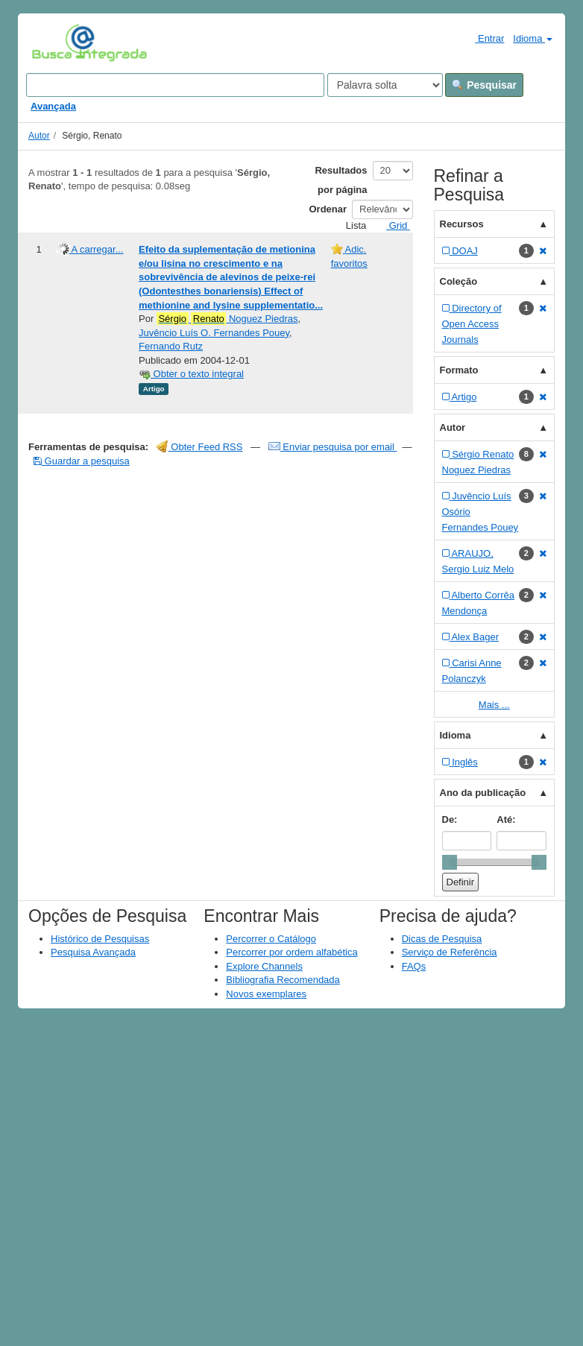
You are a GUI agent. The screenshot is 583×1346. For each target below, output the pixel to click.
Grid (392, 225)
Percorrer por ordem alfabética (291, 952)
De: (450, 819)
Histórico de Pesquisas (100, 938)
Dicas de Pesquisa (442, 938)
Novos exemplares (266, 993)
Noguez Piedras (227, 319)
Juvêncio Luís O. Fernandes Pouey (214, 332)
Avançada (53, 106)
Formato (459, 370)
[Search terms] (175, 85)
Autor (39, 135)
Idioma (532, 38)
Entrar (483, 38)
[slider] (449, 862)
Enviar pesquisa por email (332, 446)
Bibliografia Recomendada (282, 979)
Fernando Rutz (171, 346)
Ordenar (328, 209)
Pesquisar (484, 85)
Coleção (459, 281)
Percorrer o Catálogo (271, 938)
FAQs (414, 966)
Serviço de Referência (449, 952)
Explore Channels (264, 966)
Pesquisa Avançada (93, 952)
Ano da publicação (483, 792)
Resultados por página (341, 180)
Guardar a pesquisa (82, 461)
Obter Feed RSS (200, 446)
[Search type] (385, 85)
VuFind (54, 42)
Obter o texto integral (191, 373)
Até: (506, 819)
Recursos (462, 224)
